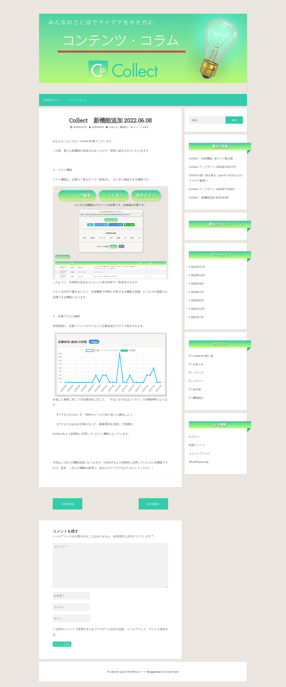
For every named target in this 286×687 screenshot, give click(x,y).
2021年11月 (198, 308)
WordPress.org (198, 462)
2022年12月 (198, 275)
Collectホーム (51, 100)
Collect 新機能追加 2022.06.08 (209, 197)
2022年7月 (197, 292)
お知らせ (113, 127)
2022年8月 (197, 283)
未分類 (197, 389)
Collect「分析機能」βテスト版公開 (211, 158)
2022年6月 (197, 300)
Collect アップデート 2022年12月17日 (212, 167)
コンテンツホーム (77, 100)
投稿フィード (197, 445)
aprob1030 (98, 127)
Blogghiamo (154, 671)
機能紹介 (124, 127)
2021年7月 (197, 317)
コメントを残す (141, 127)
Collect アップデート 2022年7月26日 (212, 189)
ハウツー (198, 381)
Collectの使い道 (203, 356)
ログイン (194, 436)
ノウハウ (198, 372)
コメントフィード (200, 453)
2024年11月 (198, 267)
